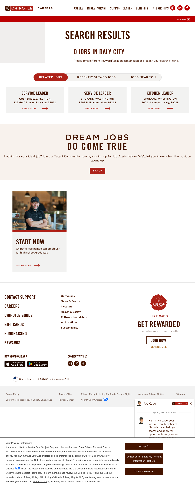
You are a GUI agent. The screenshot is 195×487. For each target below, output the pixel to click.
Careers (45, 8)
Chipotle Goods (19, 392)
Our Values (70, 370)
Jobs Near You (143, 152)
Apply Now (29, 183)
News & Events (73, 376)
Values (78, 8)
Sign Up (99, 244)
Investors (69, 381)
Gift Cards (14, 402)
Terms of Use (40, 481)
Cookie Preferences (144, 471)
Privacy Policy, (31, 477)
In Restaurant (97, 8)
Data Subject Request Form (93, 447)
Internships (160, 8)
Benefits (142, 8)
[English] (183, 19)
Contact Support (20, 372)
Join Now (158, 414)
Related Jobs (50, 152)
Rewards (12, 422)
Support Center (121, 8)
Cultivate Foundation (76, 392)
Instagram (172, 10)
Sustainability (72, 402)
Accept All (144, 446)
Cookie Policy (85, 473)
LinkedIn (180, 10)
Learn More (156, 421)
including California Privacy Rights (60, 477)
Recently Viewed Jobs (96, 152)
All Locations (71, 397)
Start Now (30, 316)
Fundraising (16, 412)
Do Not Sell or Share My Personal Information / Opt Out (144, 458)
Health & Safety (73, 386)
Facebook (187, 10)
